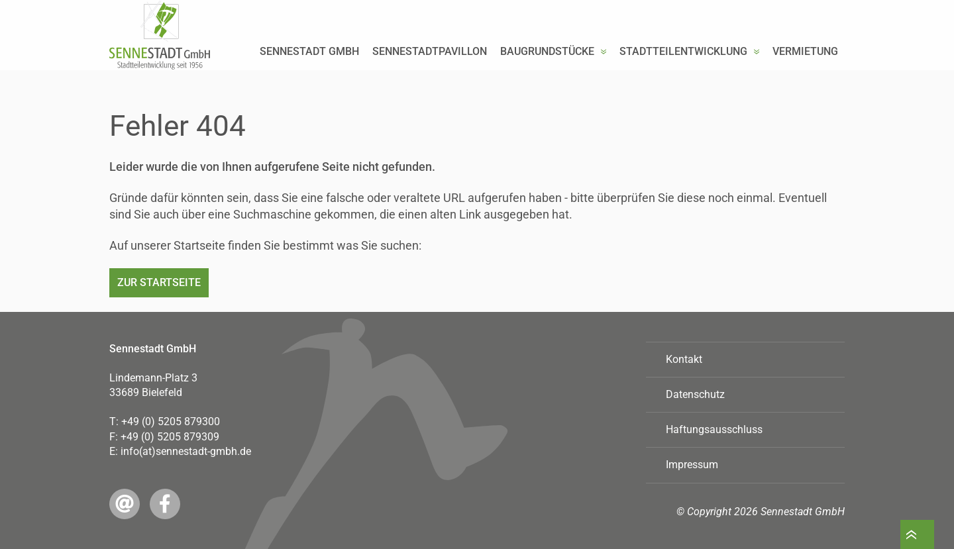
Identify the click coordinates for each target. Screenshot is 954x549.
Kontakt (684, 359)
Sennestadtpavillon (429, 77)
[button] (603, 77)
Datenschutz (695, 394)
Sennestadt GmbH (309, 77)
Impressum (692, 464)
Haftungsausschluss (714, 429)
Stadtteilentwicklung (683, 77)
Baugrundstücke (547, 77)
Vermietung (805, 77)
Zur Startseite (159, 282)
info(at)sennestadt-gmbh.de (186, 451)
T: (164, 421)
